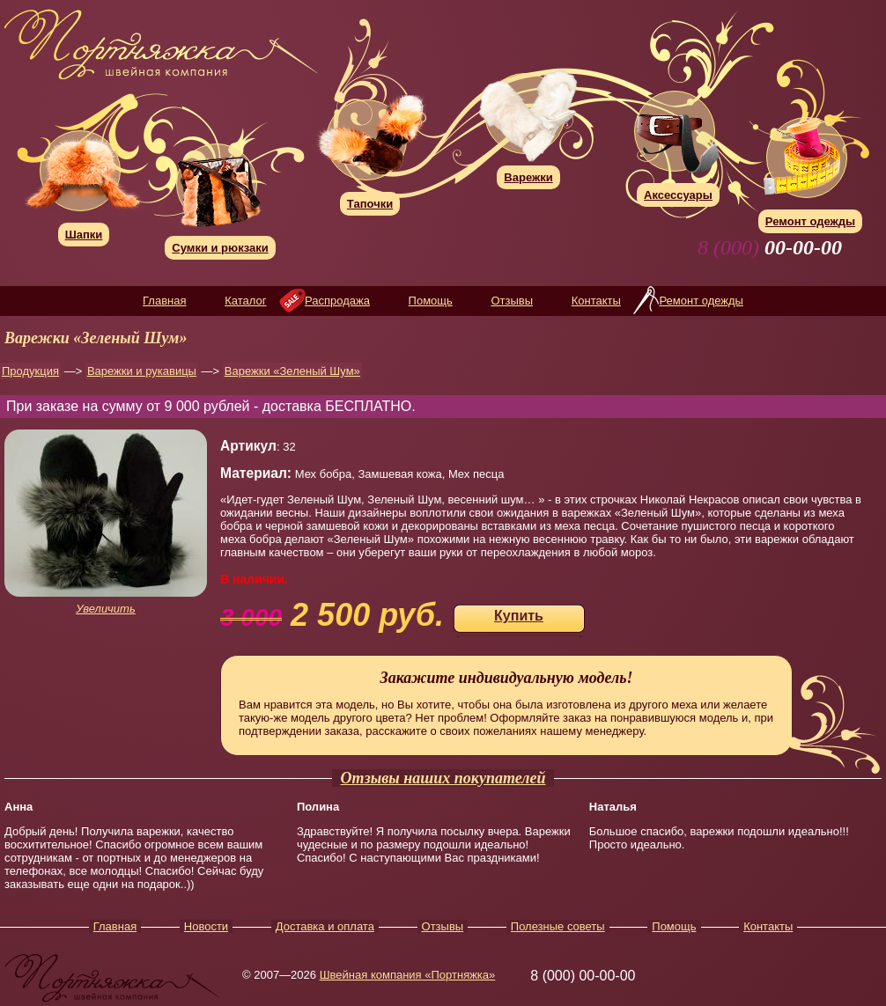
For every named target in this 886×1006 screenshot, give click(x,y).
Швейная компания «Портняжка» (408, 974)
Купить (518, 615)
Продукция (30, 371)
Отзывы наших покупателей (443, 778)
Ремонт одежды (700, 300)
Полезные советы (558, 926)
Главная (164, 300)
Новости (206, 926)
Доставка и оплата (325, 926)
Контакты (596, 300)
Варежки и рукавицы (141, 371)
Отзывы (512, 300)
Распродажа (337, 300)
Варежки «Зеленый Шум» (292, 371)
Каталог (245, 300)
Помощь (431, 300)
